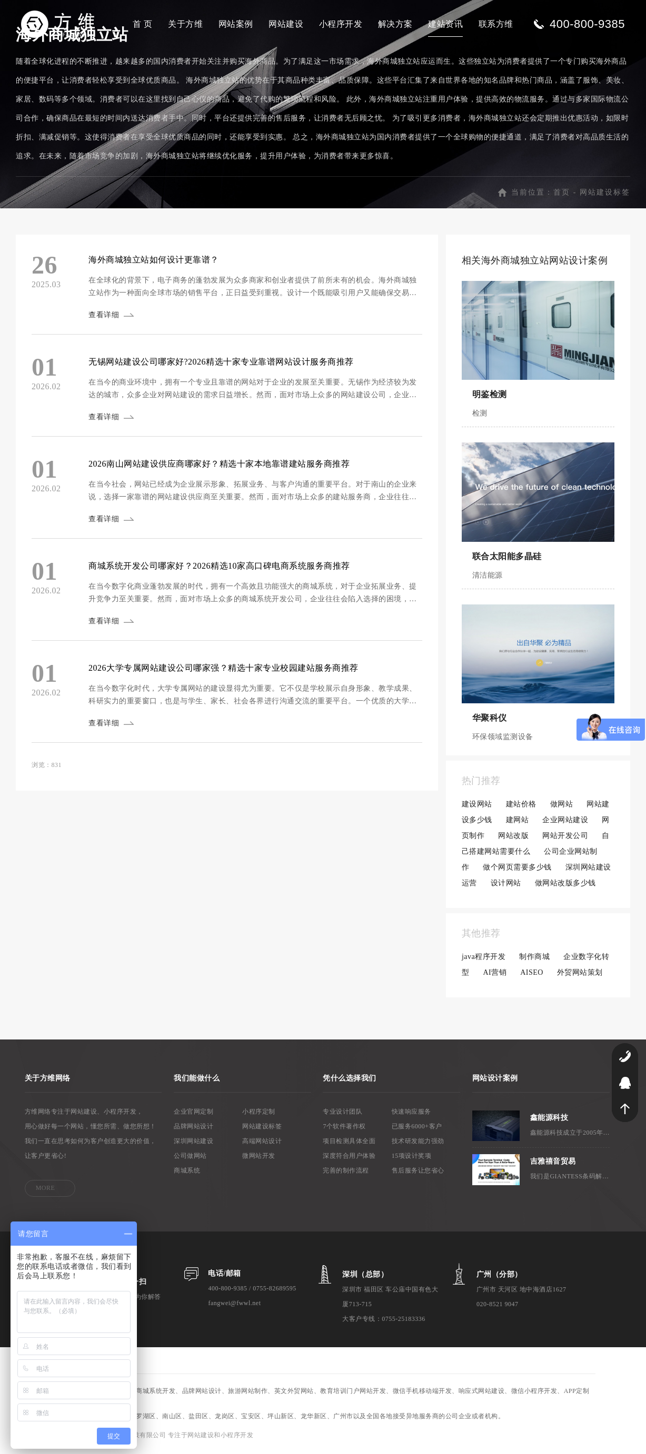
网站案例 (235, 23)
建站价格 (521, 806)
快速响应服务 (411, 1113)
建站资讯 (445, 23)
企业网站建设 (565, 822)
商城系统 (187, 1172)
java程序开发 (483, 959)
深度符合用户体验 (349, 1158)
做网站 (561, 806)
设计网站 (506, 885)
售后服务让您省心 (418, 1172)
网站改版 (513, 838)
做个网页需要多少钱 (517, 869)
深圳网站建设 (193, 1143)
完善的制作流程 (346, 1172)
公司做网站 (190, 1158)
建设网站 (477, 806)
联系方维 (496, 23)
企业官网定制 (193, 1113)
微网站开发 (258, 1158)
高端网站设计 (262, 1143)
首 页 (143, 23)
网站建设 (286, 23)
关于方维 (185, 23)
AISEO (531, 974)
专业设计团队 (342, 1113)
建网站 (517, 822)
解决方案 (395, 23)
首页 (561, 194)
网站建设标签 (605, 194)
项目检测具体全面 (349, 1143)
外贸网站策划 (580, 974)
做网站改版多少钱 (565, 885)
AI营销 (494, 974)
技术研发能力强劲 (418, 1143)
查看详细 (105, 317)
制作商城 (534, 959)
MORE (45, 1190)
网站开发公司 (565, 838)
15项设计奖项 (412, 1158)
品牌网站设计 (193, 1128)
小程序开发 (341, 23)
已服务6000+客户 (417, 1128)
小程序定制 (258, 1113)
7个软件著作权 (344, 1128)
